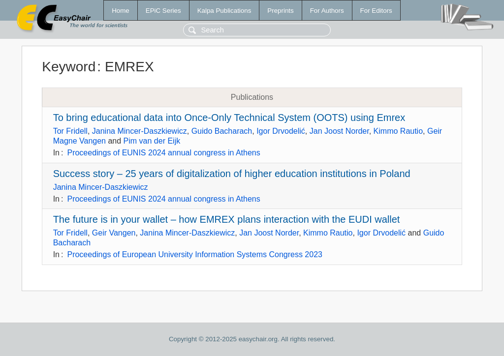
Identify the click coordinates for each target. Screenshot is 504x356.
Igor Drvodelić (280, 131)
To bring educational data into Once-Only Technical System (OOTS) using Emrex (229, 117)
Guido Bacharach (221, 131)
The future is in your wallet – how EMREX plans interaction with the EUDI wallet (226, 219)
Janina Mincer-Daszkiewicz (139, 131)
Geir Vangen (114, 233)
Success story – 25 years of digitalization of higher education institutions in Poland (231, 173)
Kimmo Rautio (398, 131)
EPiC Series (163, 10)
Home (120, 10)
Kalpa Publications (224, 10)
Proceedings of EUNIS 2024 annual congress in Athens (163, 152)
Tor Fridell (70, 131)
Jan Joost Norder (339, 131)
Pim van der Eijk (152, 141)
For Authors (327, 10)
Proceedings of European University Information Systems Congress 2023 (194, 254)
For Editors (376, 10)
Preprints (280, 10)
